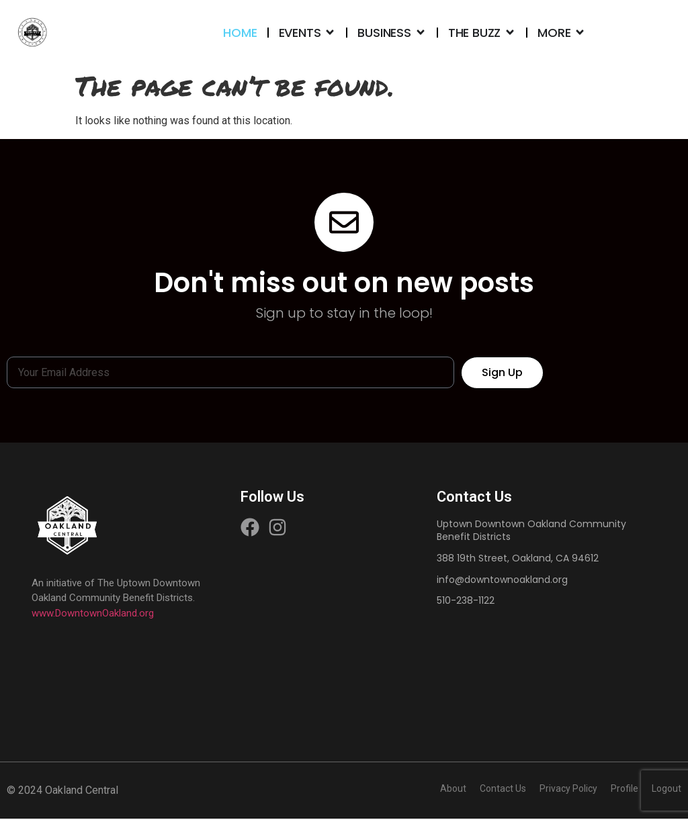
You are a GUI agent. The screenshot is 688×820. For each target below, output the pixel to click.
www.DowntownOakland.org (93, 614)
